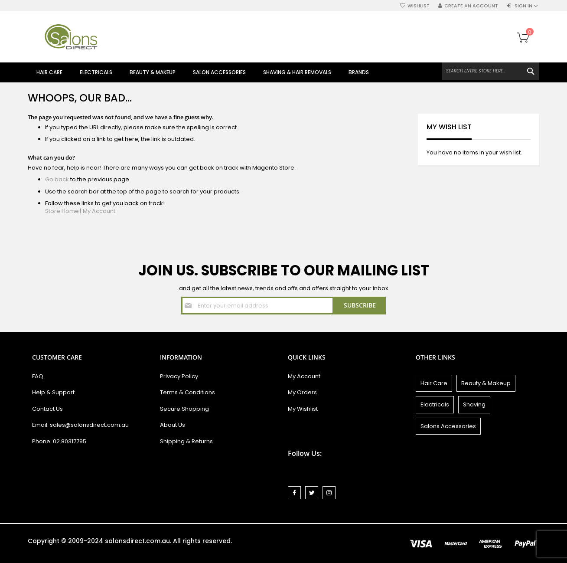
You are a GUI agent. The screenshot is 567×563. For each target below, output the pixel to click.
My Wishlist (303, 409)
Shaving (474, 404)
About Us (172, 425)
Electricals (434, 404)
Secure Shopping (184, 409)
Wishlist (418, 6)
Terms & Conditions (187, 392)
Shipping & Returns (186, 441)
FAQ (37, 376)
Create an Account (471, 6)
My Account (99, 211)
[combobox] (490, 71)
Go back (57, 179)
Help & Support (53, 392)
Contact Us (47, 409)
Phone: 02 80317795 (59, 441)
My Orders (302, 392)
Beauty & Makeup (486, 383)
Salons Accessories (448, 426)
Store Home (62, 211)
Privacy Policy (179, 376)
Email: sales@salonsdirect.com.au (80, 425)
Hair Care (433, 383)
